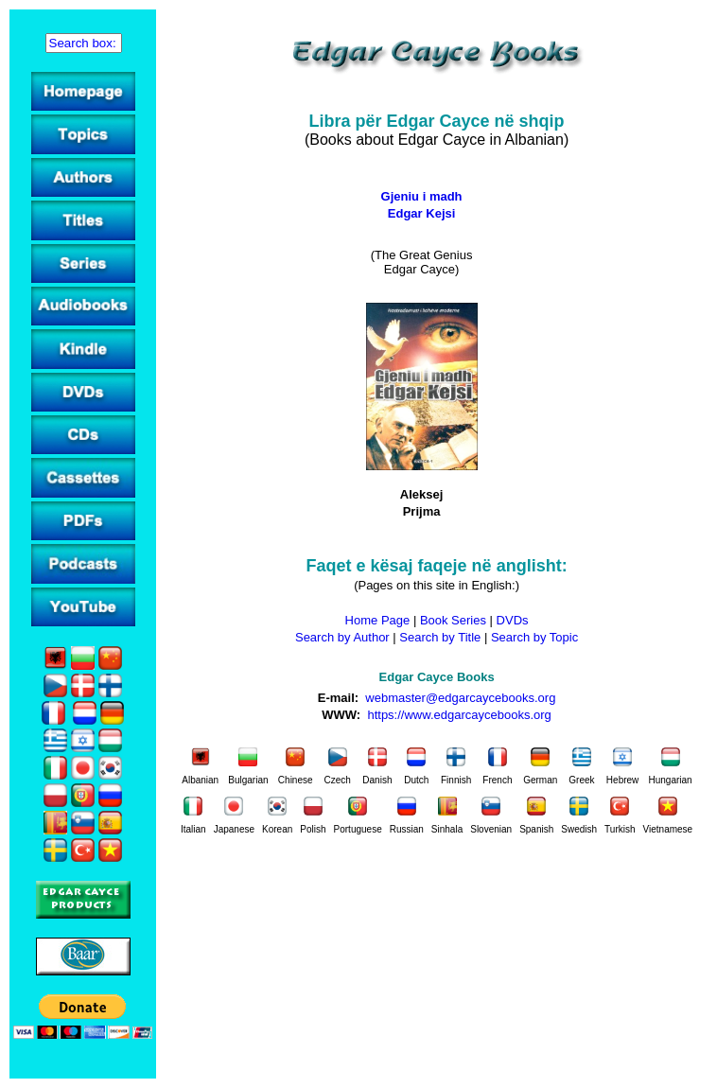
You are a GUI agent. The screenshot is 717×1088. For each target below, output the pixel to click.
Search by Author (342, 637)
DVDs (513, 620)
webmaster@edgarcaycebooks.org (460, 698)
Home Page (378, 620)
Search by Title (440, 637)
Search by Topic (534, 637)
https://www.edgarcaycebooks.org (459, 715)
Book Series (453, 620)
